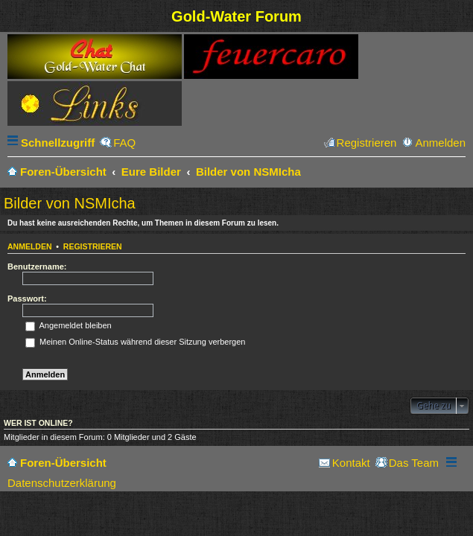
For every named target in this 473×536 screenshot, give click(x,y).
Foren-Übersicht (63, 462)
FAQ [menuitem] (124, 142)
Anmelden (29, 246)
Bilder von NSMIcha (70, 203)
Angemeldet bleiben (68, 325)
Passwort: (27, 298)
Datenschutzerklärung (61, 482)
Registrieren (92, 246)
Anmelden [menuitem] (440, 142)
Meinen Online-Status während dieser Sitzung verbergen (135, 341)
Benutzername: (36, 266)
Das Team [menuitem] (414, 462)
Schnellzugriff (58, 142)
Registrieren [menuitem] (367, 142)
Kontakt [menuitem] (351, 462)
